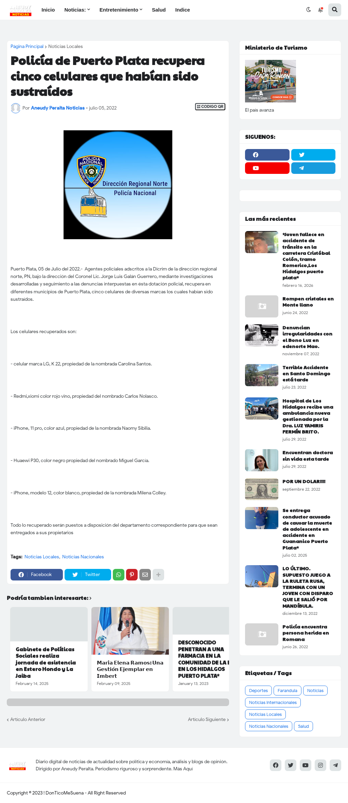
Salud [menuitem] (159, 10)
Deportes (258, 690)
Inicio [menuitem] (48, 10)
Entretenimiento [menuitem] (119, 10)
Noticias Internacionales (273, 702)
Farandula (287, 690)
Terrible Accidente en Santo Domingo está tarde (306, 373)
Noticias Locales (65, 46)
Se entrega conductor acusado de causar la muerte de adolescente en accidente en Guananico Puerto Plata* (307, 528)
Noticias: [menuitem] (75, 10)
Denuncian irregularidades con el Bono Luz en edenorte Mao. (307, 336)
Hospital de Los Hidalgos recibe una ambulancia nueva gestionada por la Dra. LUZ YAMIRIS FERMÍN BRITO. (307, 416)
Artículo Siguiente (207, 719)
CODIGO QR (210, 106)
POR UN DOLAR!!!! (303, 481)
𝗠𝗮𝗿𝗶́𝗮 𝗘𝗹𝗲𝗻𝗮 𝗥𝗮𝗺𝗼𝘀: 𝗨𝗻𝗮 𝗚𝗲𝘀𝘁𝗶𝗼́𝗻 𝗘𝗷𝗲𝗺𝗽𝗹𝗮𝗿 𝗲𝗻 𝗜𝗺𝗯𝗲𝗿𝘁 (130, 669)
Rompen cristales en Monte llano (308, 301)
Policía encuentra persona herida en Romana (305, 632)
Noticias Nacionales (83, 557)
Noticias (315, 690)
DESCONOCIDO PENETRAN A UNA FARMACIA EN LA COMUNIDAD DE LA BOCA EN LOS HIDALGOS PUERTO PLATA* (210, 659)
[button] (308, 9)
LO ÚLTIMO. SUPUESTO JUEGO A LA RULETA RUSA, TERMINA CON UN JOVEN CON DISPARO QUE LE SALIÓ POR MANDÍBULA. (307, 586)
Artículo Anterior (27, 719)
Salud (303, 726)
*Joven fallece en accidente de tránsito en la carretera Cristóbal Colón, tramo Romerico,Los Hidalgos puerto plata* (306, 256)
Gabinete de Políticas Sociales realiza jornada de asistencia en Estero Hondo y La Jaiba (46, 662)
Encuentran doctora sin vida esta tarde (307, 455)
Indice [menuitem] (182, 10)
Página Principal (27, 46)
